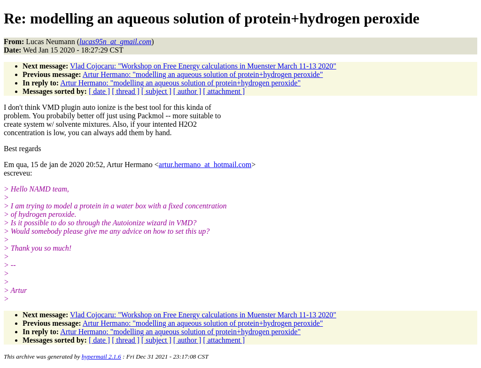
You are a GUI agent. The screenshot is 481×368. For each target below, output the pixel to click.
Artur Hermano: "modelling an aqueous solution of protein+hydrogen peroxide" (203, 74)
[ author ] (187, 91)
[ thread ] (126, 91)
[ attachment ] (224, 91)
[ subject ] (156, 91)
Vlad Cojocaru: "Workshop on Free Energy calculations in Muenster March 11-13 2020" (203, 66)
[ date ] (99, 91)
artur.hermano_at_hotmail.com (205, 165)
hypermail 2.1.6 (101, 356)
